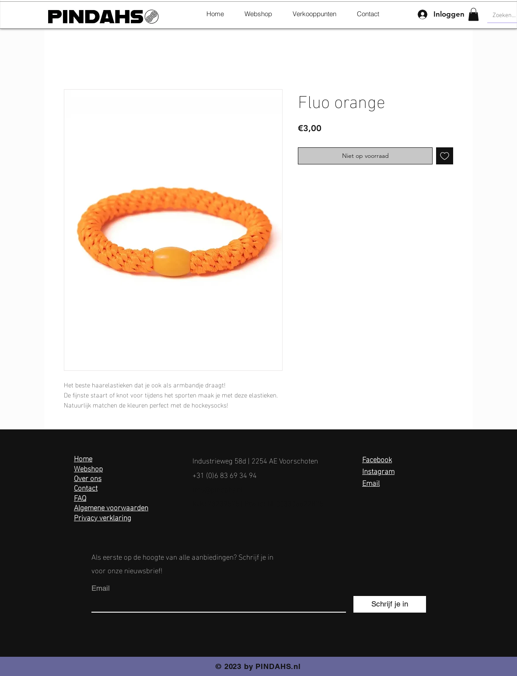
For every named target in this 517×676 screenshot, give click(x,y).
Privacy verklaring (102, 516)
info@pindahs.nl (217, 488)
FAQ (80, 497)
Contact (86, 487)
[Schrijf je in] (389, 604)
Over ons (87, 477)
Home (83, 457)
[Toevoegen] (444, 155)
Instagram (378, 470)
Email (371, 482)
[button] (473, 14)
